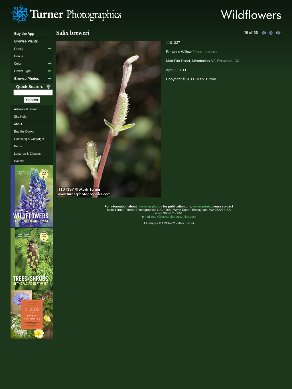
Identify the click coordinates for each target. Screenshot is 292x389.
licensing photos (150, 206)
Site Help (20, 116)
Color (17, 63)
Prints (18, 146)
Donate (19, 161)
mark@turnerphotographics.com (173, 216)
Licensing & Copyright (29, 138)
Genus (18, 56)
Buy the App (24, 34)
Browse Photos (26, 79)
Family (18, 48)
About (18, 124)
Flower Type (22, 71)
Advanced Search (26, 109)
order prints (202, 206)
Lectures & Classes (27, 153)
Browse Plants (26, 41)
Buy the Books (24, 131)
